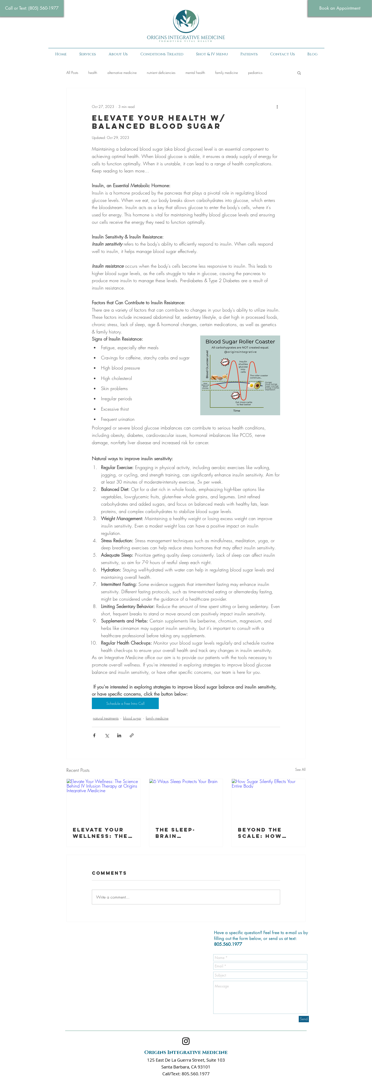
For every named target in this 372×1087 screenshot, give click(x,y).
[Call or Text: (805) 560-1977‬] (32, 8)
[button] (162, 54)
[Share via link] (131, 735)
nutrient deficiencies (161, 72)
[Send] (304, 1019)
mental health (195, 72)
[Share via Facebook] (94, 735)
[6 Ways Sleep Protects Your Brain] (186, 799)
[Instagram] (186, 1041)
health (92, 72)
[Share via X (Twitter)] (106, 735)
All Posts (72, 72)
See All (300, 769)
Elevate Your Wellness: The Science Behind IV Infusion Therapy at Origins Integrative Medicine (102, 832)
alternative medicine (122, 72)
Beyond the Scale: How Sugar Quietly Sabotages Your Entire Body (265, 832)
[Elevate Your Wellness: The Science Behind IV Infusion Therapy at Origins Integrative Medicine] (103, 799)
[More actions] (277, 106)
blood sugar (132, 718)
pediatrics (255, 72)
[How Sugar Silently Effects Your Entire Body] (268, 799)
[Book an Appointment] (340, 8)
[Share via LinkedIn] (119, 735)
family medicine (226, 72)
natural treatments (106, 718)
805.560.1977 (228, 944)
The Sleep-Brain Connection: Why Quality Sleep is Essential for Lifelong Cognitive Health (182, 832)
